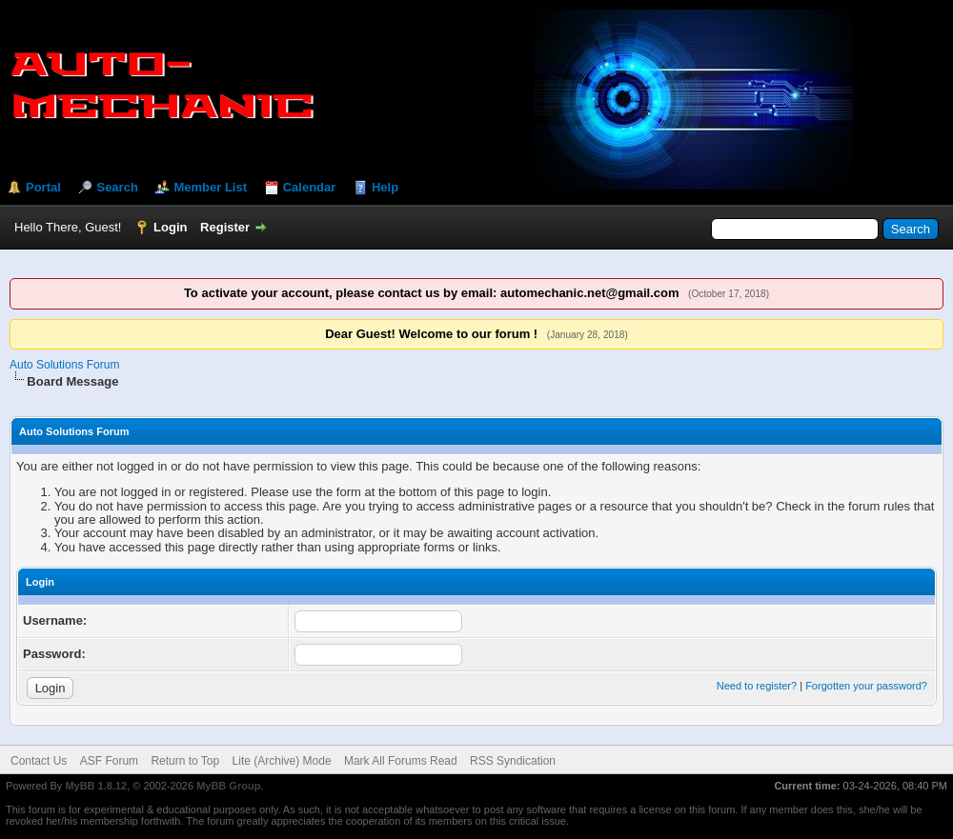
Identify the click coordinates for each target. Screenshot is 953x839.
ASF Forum (109, 761)
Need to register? (757, 685)
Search (116, 187)
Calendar (309, 187)
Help (385, 187)
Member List (210, 187)
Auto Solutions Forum (64, 364)
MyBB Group (228, 785)
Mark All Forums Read (400, 761)
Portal (43, 187)
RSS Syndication (513, 761)
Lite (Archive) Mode (282, 761)
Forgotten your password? (866, 685)
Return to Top (185, 761)
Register (225, 227)
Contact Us (38, 761)
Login (170, 227)
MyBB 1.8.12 (96, 785)
